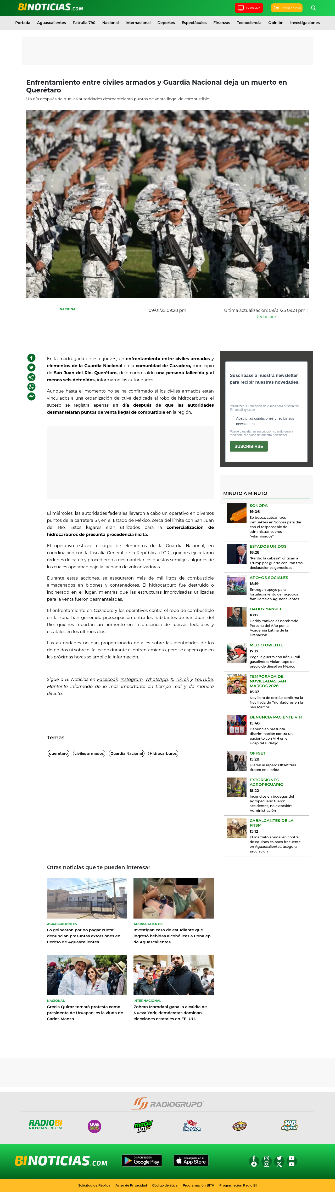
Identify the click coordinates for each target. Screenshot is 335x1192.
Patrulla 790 (84, 22)
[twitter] (31, 367)
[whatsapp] (31, 387)
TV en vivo (248, 7)
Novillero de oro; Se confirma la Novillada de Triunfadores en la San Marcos (276, 702)
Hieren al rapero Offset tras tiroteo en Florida (273, 767)
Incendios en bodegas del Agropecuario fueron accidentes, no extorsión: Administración (272, 803)
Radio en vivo (287, 7)
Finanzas (221, 22)
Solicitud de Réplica (94, 1185)
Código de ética (165, 1185)
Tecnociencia (249, 22)
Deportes (166, 22)
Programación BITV (198, 1185)
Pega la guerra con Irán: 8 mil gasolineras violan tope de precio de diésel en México (275, 661)
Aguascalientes (51, 22)
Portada (22, 22)
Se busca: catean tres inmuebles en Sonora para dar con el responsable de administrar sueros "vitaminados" (276, 526)
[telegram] (31, 377)
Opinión (275, 22)
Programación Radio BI (238, 1185)
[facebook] (31, 358)
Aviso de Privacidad (131, 1185)
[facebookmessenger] (31, 396)
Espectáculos (194, 22)
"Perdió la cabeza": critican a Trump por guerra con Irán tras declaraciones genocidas (276, 563)
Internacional (138, 22)
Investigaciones (305, 22)
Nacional (110, 22)
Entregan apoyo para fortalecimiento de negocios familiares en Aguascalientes (274, 594)
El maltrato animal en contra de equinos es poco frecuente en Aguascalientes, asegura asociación (275, 844)
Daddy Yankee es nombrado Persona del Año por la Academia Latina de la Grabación (274, 628)
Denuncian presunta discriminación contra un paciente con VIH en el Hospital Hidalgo (271, 736)
